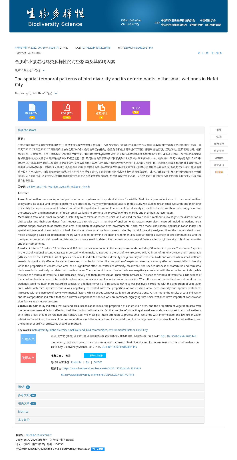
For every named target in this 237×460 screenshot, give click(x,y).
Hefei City (142, 330)
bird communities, (97, 330)
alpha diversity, (59, 330)
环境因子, (76, 186)
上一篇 (203, 53)
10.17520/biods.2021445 (96, 47)
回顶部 (219, 172)
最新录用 (168, 36)
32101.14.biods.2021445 (138, 47)
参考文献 (27, 395)
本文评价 (24, 420)
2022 (33, 47)
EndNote (76, 362)
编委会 (61, 36)
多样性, (32, 186)
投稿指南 (82, 36)
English (212, 36)
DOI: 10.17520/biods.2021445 (178, 336)
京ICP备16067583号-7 (39, 435)
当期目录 (104, 36)
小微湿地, (53, 186)
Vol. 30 (42, 47)
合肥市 (86, 186)
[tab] (109, 130)
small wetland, (77, 330)
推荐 (68, 355)
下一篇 (216, 53)
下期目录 (126, 36)
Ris (87, 362)
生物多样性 (21, 47)
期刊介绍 (40, 36)
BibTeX (98, 362)
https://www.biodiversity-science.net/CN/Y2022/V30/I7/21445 (97, 374)
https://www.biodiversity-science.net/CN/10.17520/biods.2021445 (102, 368)
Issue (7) (54, 47)
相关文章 (27, 403)
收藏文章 (56, 355)
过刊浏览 (190, 36)
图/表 (24, 387)
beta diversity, (40, 330)
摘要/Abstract (27, 130)
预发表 (147, 36)
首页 (20, 36)
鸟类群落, (65, 186)
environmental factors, (122, 330)
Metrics (23, 412)
